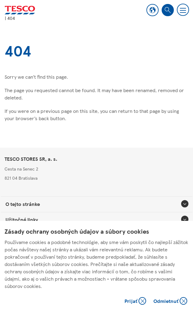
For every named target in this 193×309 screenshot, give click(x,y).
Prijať (136, 301)
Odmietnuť (170, 301)
